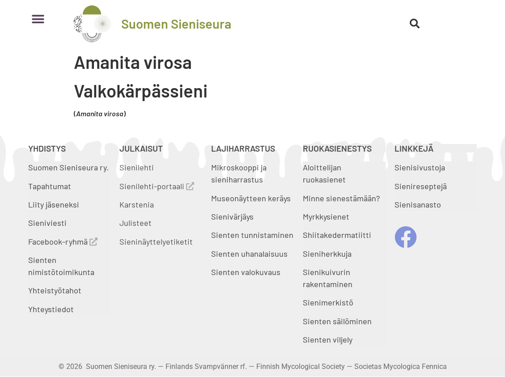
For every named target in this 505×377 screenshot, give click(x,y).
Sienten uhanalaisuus (249, 253)
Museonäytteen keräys (251, 198)
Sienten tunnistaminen (252, 235)
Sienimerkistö (328, 302)
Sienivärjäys (232, 216)
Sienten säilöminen (337, 321)
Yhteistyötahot (54, 290)
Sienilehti (136, 167)
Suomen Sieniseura (176, 23)
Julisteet (135, 223)
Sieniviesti (48, 223)
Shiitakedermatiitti (337, 235)
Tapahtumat (49, 186)
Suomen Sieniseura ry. (68, 167)
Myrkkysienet (326, 216)
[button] (38, 19)
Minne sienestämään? (341, 198)
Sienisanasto (418, 204)
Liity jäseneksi (53, 204)
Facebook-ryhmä (63, 241)
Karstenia (136, 204)
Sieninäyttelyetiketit (156, 241)
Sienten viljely (327, 339)
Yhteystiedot (51, 309)
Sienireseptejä (421, 186)
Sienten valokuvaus (245, 272)
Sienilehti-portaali (156, 186)
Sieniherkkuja (327, 253)
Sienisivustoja (420, 167)
